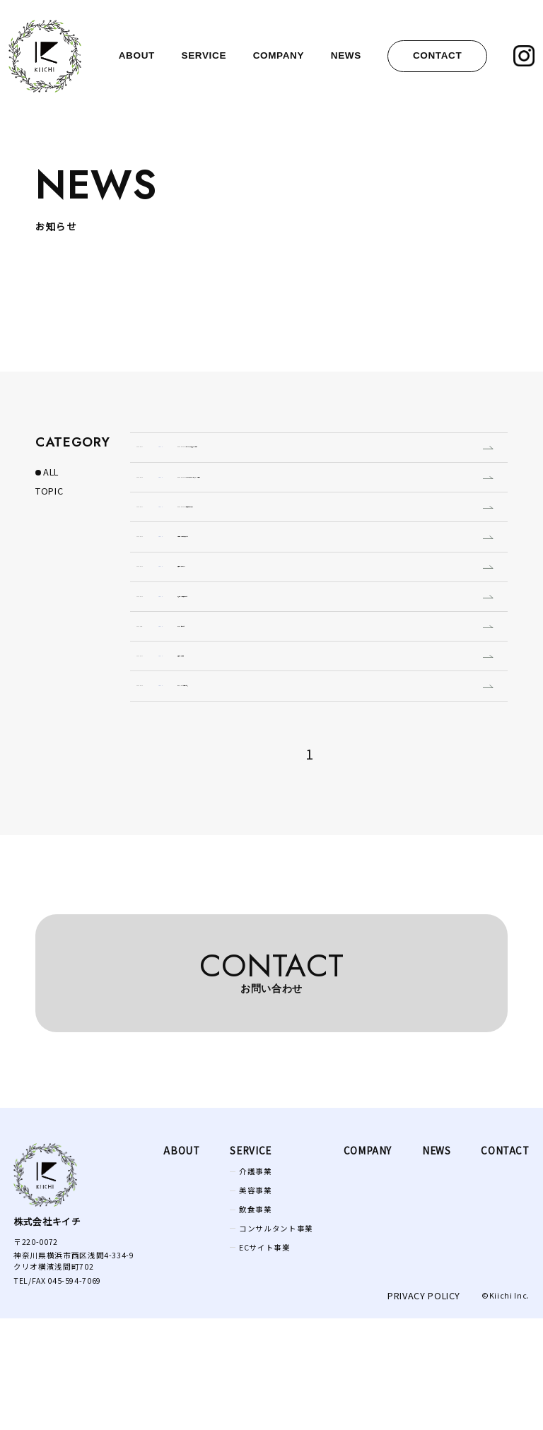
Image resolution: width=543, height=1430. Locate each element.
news (346, 55)
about (137, 55)
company (278, 55)
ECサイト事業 (264, 1358)
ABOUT (181, 1262)
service (204, 55)
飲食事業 (255, 1320)
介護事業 (255, 1282)
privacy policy (423, 1407)
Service (250, 1262)
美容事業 (255, 1301)
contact (437, 55)
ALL (51, 471)
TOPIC (49, 490)
